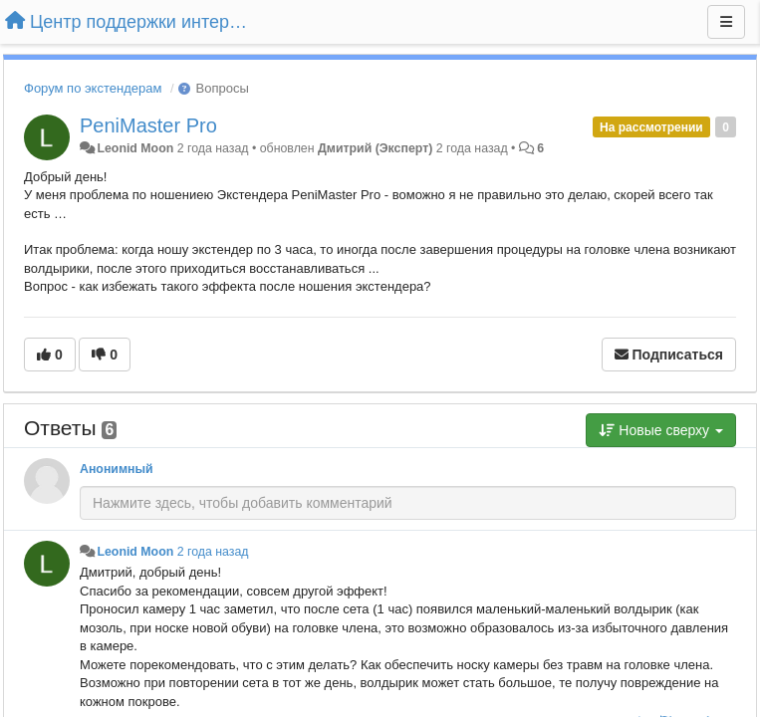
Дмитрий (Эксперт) (375, 148)
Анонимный (116, 469)
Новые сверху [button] (661, 430)
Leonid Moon (135, 148)
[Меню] (726, 22)
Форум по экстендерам (92, 88)
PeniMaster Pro (148, 125)
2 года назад (213, 552)
